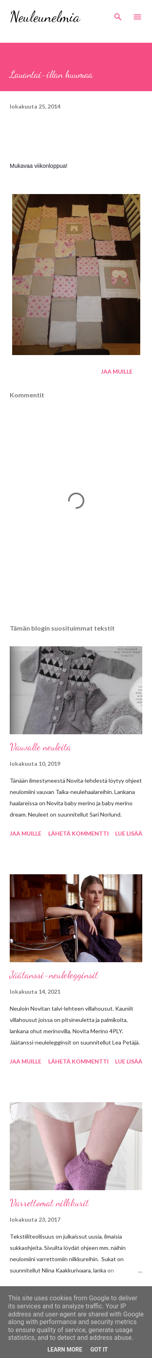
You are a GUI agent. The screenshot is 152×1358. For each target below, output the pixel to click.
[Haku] (118, 14)
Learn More (64, 1349)
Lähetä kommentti (78, 833)
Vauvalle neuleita (40, 747)
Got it (99, 1349)
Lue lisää (128, 833)
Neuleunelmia (45, 16)
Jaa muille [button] (117, 371)
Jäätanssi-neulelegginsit (54, 975)
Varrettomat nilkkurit (49, 1203)
